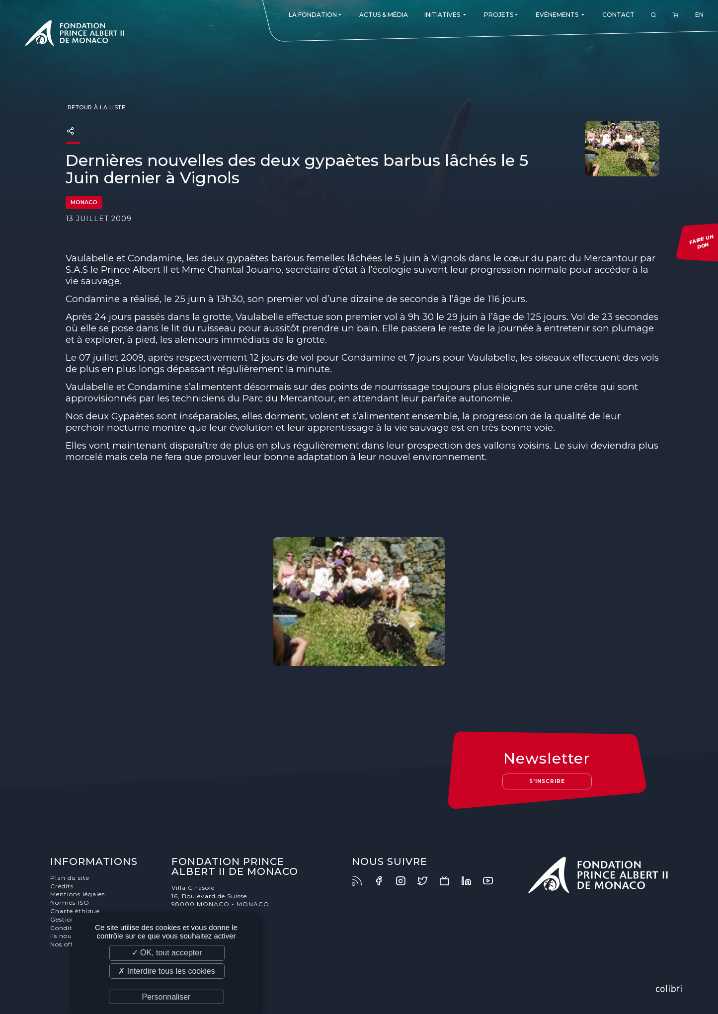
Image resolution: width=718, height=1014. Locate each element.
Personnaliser (166, 997)
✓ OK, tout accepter (167, 952)
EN (699, 14)
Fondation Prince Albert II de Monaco (74, 35)
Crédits (62, 886)
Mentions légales (77, 894)
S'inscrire (547, 781)
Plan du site (69, 877)
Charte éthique (75, 911)
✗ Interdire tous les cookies (166, 971)
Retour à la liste (95, 107)
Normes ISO (69, 902)
